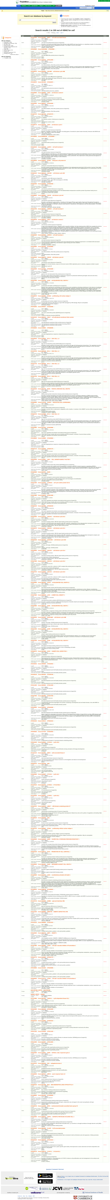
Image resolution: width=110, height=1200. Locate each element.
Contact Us (88, 5)
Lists (29, 5)
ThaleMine (24, 2)
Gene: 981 (6, 49)
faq (102, 0)
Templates (24, 5)
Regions (41, 5)
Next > (58, 32)
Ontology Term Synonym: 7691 (10, 43)
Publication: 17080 (8, 42)
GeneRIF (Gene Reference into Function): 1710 (10, 47)
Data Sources (48, 5)
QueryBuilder (35, 5)
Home (18, 5)
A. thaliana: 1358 (7, 58)
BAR (109, 0)
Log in (93, 5)
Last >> (62, 32)
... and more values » (14, 54)
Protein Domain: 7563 (8, 45)
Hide (108, 10)
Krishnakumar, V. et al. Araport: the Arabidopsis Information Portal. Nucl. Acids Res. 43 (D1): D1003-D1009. (80, 1179)
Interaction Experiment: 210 (10, 52)
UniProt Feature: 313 (8, 50)
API (54, 5)
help (99, 0)
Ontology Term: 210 (8, 53)
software (105, 0)
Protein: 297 (6, 51)
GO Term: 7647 (7, 44)
